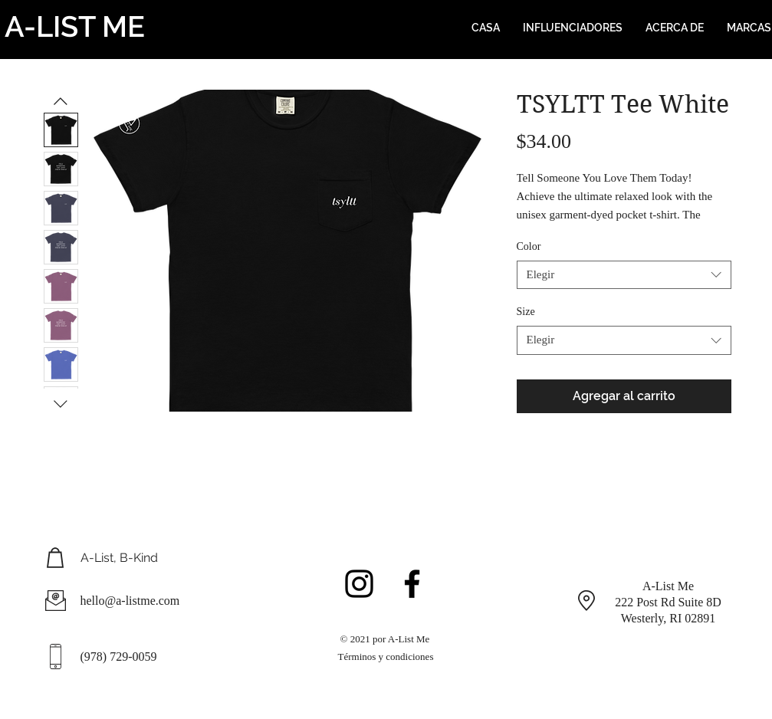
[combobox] (624, 275)
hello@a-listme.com (130, 600)
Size (526, 311)
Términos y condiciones (386, 656)
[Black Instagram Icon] (359, 583)
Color (529, 246)
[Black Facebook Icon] (412, 583)
